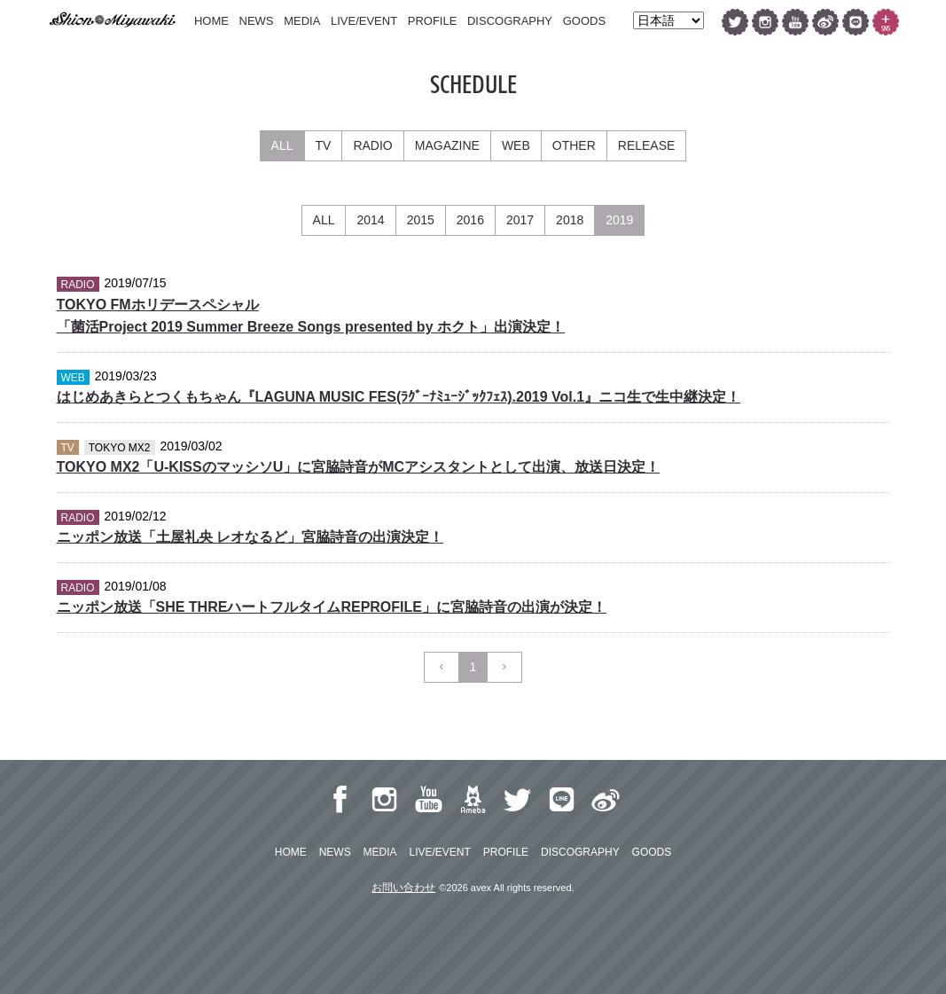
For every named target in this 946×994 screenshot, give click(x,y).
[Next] (504, 667)
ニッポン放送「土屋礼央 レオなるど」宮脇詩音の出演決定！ (250, 536)
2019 (619, 220)
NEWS (256, 20)
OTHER (574, 145)
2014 (370, 220)
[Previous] (441, 667)
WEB (516, 145)
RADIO (372, 145)
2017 (520, 220)
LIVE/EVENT (364, 20)
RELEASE (647, 145)
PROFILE (432, 20)
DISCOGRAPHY (509, 20)
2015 (420, 220)
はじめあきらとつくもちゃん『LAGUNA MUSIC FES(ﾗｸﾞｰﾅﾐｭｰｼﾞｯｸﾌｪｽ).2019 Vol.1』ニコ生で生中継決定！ (399, 396)
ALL (282, 145)
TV (324, 145)
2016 (470, 220)
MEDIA (302, 20)
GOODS (584, 20)
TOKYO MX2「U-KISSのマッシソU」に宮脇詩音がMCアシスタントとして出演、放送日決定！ (359, 466)
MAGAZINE (447, 145)
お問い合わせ (403, 887)
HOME (211, 20)
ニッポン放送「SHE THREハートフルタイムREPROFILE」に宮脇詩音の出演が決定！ (331, 606)
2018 (569, 220)
